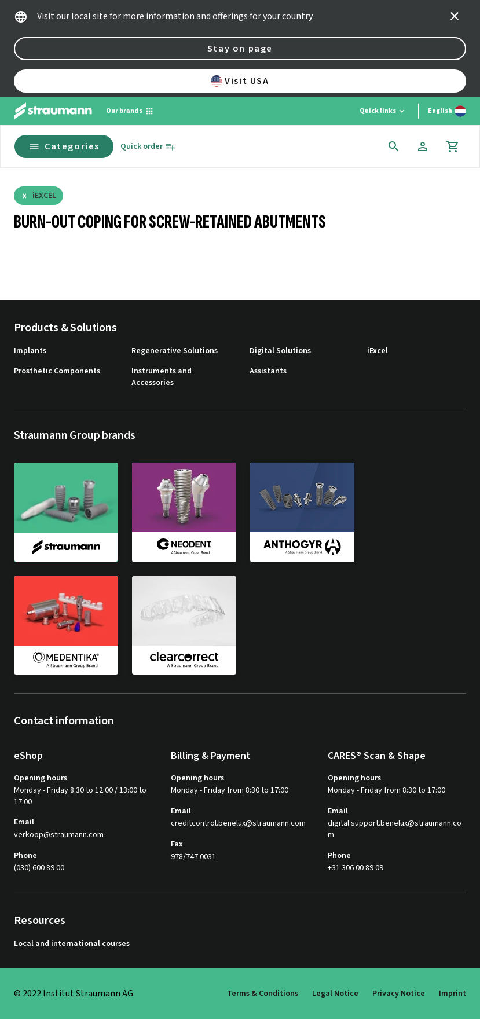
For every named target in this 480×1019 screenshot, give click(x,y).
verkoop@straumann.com (59, 835)
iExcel (377, 351)
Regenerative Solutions (174, 351)
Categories (64, 146)
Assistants (268, 371)
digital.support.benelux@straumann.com (394, 829)
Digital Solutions (280, 351)
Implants (30, 351)
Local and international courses (72, 944)
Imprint (452, 993)
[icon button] (454, 16)
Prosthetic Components (57, 371)
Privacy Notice (398, 993)
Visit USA (240, 81)
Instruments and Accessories (161, 377)
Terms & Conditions (262, 993)
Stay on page (240, 48)
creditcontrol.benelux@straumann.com (238, 823)
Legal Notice (335, 993)
